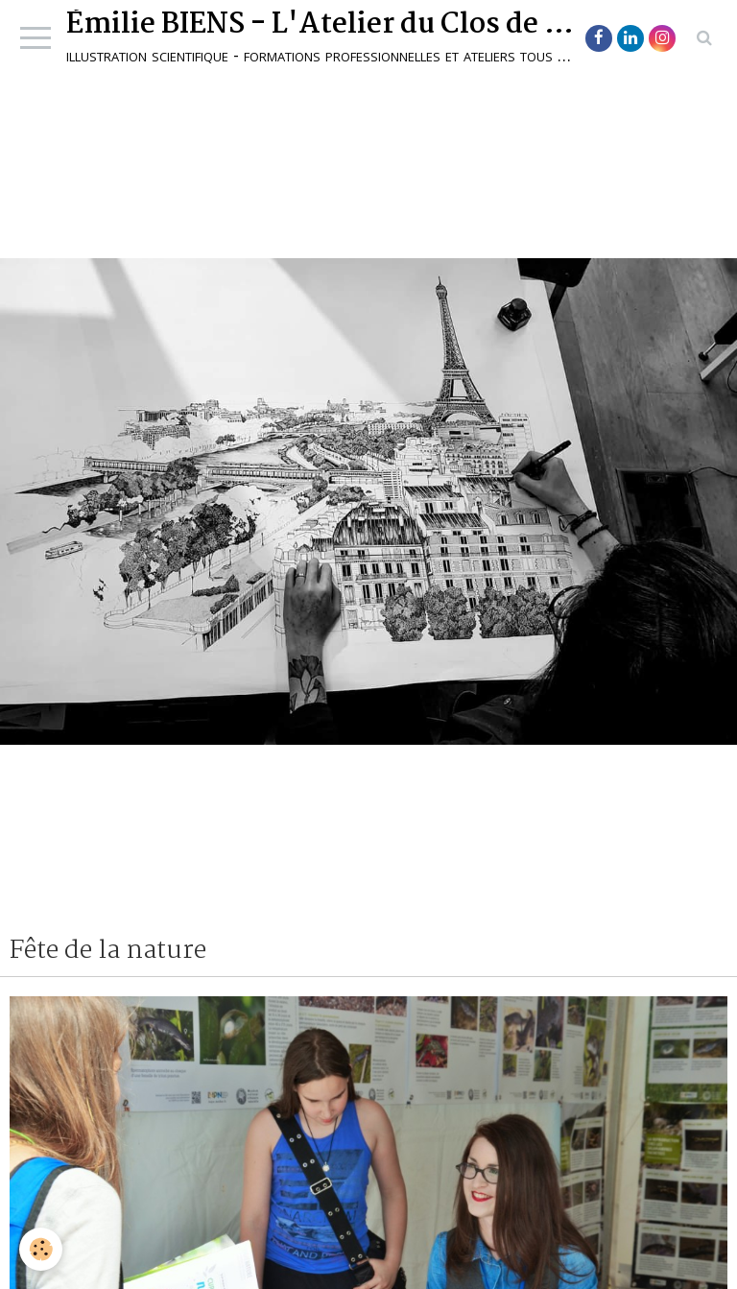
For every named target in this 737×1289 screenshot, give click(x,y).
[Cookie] (40, 1249)
